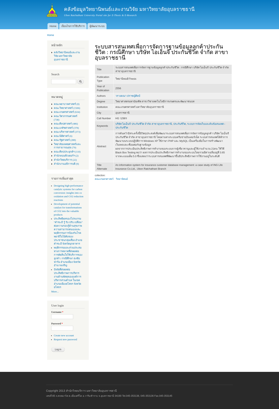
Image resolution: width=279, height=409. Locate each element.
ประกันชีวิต (179, 123)
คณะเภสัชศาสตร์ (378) (66, 128)
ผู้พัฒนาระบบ (97, 26)
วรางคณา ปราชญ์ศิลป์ (127, 95)
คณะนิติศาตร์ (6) (63, 136)
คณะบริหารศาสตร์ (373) (67, 132)
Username (57, 312)
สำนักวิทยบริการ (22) (65, 160)
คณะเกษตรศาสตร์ (104, 179)
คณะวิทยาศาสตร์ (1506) (67, 108)
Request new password (65, 339)
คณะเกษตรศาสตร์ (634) (67, 112)
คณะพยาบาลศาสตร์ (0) (66, 104)
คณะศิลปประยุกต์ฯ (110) (67, 151)
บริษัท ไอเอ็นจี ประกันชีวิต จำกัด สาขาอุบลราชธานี (143, 123)
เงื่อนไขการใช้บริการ (73, 26)
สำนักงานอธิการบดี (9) (66, 163)
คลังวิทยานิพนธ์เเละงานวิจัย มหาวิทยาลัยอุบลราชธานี (67, 56)
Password (57, 323)
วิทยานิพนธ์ (122, 179)
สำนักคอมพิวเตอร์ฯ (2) (66, 155)
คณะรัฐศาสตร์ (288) (65, 140)
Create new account (64, 335)
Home (52, 26)
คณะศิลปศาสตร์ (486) (66, 123)
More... (55, 291)
